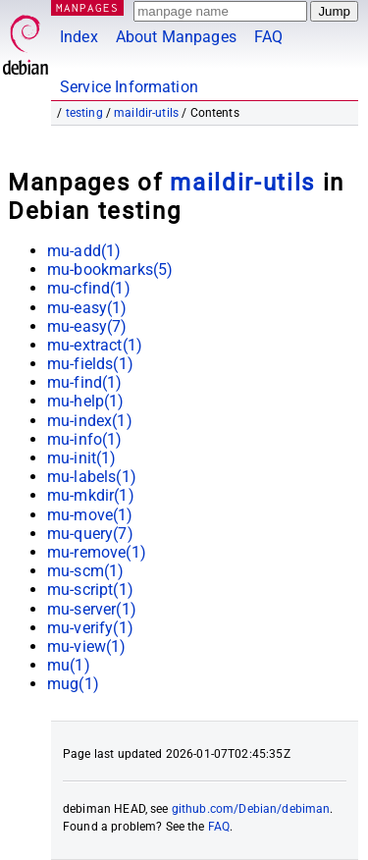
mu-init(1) (82, 458)
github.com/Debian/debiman (251, 809)
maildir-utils (146, 113)
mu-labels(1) (91, 476)
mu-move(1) (90, 515)
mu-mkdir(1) (90, 495)
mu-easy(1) (87, 307)
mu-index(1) (89, 420)
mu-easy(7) (87, 326)
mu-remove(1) (96, 552)
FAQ (268, 36)
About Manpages (176, 36)
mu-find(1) (85, 382)
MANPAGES (87, 7)
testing (84, 113)
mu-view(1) (87, 646)
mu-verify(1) (90, 627)
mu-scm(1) (85, 571)
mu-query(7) (90, 533)
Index (79, 36)
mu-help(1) (86, 401)
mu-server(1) (91, 609)
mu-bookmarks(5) (110, 269)
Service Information (129, 87)
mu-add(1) (84, 251)
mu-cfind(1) (89, 288)
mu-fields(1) (90, 363)
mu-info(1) (85, 439)
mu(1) (68, 665)
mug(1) (73, 683)
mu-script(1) (90, 589)
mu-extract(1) (94, 345)
